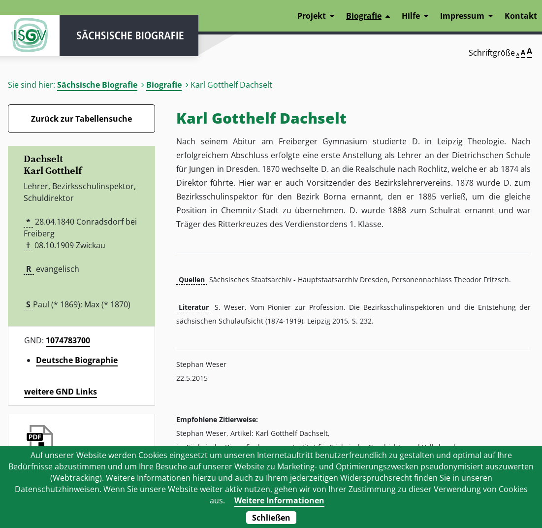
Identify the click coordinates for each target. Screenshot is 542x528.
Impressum (462, 15)
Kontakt (521, 15)
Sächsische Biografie (97, 84)
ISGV (29, 35)
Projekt (311, 15)
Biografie (164, 84)
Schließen (271, 517)
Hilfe (411, 15)
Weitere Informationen (279, 500)
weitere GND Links (60, 391)
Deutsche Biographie (77, 360)
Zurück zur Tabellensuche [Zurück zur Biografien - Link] (81, 118)
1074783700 (68, 340)
